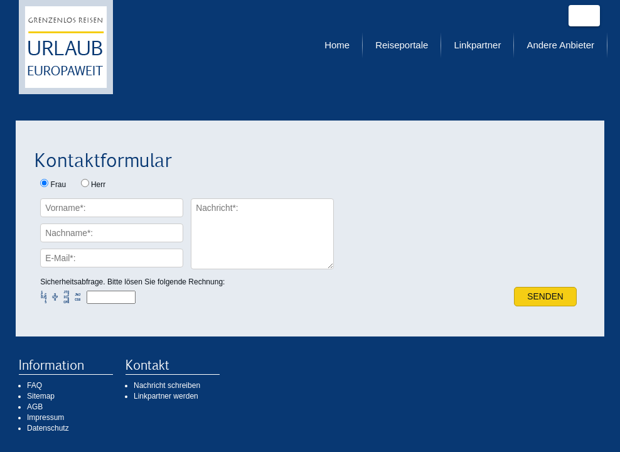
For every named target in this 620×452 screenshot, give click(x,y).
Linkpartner (477, 45)
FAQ (34, 385)
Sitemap (41, 396)
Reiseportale (401, 45)
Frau (59, 184)
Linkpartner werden (166, 396)
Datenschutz (48, 428)
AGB (35, 406)
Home (337, 45)
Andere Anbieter (560, 45)
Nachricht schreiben (167, 385)
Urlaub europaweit (66, 47)
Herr (98, 184)
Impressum (45, 417)
